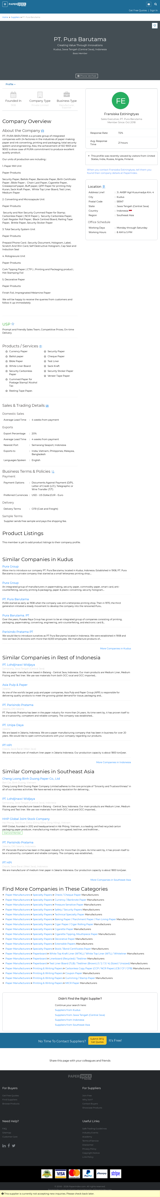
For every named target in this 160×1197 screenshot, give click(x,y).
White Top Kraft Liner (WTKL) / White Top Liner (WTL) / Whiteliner (96, 953)
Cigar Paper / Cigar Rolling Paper (83, 924)
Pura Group (10, 566)
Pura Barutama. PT (15, 615)
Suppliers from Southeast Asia (72, 1024)
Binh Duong (19, 782)
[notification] (148, 4)
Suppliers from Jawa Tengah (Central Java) (80, 1015)
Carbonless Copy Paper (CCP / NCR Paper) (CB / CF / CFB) (107, 968)
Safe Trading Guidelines (94, 1125)
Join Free (87, 1092)
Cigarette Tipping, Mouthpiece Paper (85, 934)
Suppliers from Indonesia (69, 1019)
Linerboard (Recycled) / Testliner (76, 958)
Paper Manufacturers (17, 894)
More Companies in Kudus (115, 648)
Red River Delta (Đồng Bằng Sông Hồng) (37, 822)
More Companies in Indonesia (113, 762)
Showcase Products (92, 1104)
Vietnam (31, 782)
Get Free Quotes (138, 10)
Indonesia (51, 802)
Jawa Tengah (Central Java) (30, 668)
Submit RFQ (97, 1040)
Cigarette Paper (73, 929)
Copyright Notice (91, 1150)
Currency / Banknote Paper (79, 899)
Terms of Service (90, 1138)
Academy (87, 1133)
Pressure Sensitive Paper (78, 904)
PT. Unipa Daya (13, 725)
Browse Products (10, 1100)
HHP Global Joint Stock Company (26, 819)
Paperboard (40, 953)
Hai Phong (8, 822)
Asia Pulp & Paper (15, 685)
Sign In (154, 10)
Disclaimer (87, 1142)
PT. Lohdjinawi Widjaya (18, 664)
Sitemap (6, 1129)
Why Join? (87, 1096)
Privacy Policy (89, 1146)
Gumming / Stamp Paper (89, 978)
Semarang (8, 668)
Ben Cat (6, 782)
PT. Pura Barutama (15, 599)
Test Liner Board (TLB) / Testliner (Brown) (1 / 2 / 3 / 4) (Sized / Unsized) (98, 963)
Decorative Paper (73, 938)
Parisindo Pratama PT (17, 632)
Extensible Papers (74, 943)
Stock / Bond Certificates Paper (82, 948)
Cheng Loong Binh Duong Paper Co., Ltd (31, 778)
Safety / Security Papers (77, 909)
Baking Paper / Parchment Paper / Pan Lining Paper (94, 919)
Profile (10, 84)
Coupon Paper (82, 973)
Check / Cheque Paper (77, 894)
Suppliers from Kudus (67, 1010)
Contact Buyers (90, 1100)
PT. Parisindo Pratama (17, 705)
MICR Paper (81, 983)
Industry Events (90, 1129)
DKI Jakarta (17, 708)
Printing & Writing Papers (48, 968)
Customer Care (10, 1133)
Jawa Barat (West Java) (23, 749)
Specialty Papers (42, 894)
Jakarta (6, 688)
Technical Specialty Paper (78, 914)
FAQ (4, 1125)
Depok (6, 749)
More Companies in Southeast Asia (110, 879)
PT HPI (7, 745)
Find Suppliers (9, 1096)
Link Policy (87, 1154)
